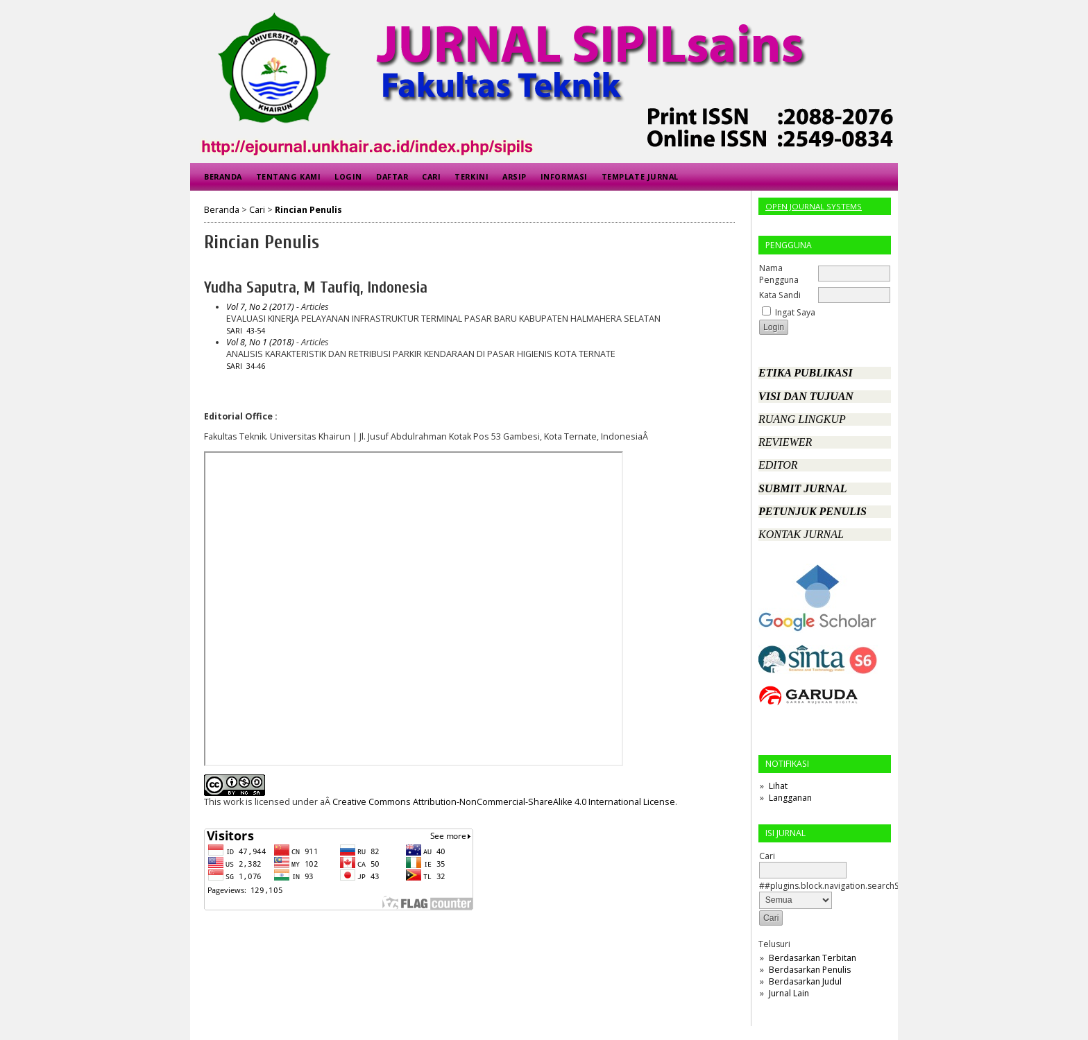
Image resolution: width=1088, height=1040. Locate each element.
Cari (431, 176)
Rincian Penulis (308, 210)
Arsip (514, 176)
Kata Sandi (780, 295)
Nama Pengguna (779, 274)
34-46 (255, 366)
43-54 (255, 331)
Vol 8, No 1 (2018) (260, 342)
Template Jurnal (640, 176)
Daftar (392, 176)
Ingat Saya (795, 312)
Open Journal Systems (813, 206)
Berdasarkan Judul (805, 981)
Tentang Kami (288, 176)
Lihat (778, 786)
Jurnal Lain (789, 993)
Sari (234, 331)
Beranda (223, 176)
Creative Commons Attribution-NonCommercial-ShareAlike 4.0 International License (503, 802)
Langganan (790, 798)
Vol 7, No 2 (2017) (260, 307)
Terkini (471, 176)
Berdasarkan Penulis (810, 970)
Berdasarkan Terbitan (812, 958)
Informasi (564, 176)
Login (348, 176)
